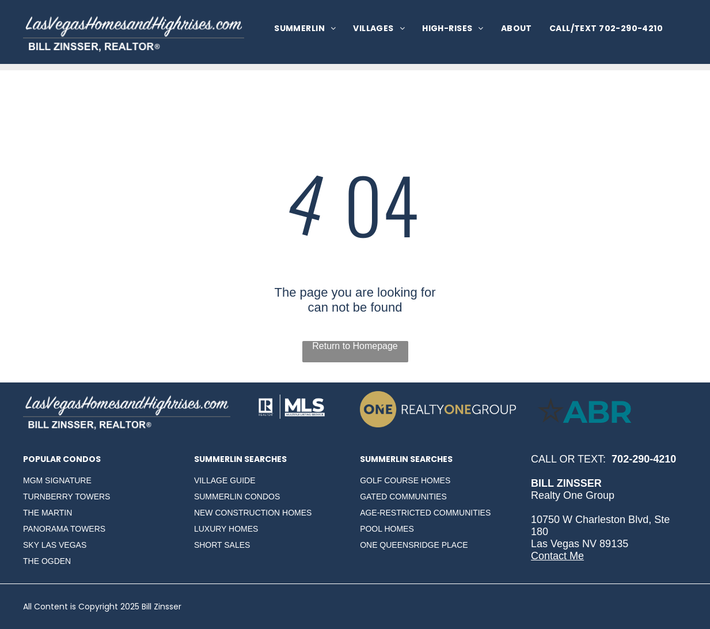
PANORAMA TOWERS (64, 528)
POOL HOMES (387, 528)
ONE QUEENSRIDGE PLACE (414, 545)
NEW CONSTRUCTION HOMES (253, 512)
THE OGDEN (47, 561)
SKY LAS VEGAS (54, 545)
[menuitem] (304, 28)
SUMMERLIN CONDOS (237, 496)
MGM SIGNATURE (57, 480)
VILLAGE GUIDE (225, 480)
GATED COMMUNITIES (403, 496)
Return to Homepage (355, 346)
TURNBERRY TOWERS (66, 496)
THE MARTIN (47, 512)
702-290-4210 (644, 459)
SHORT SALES (222, 545)
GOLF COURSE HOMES (405, 480)
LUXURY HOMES (226, 528)
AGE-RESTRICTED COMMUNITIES (425, 512)
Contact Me (557, 556)
